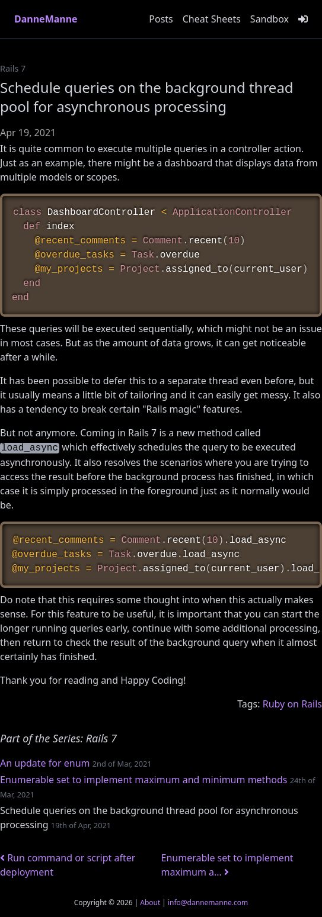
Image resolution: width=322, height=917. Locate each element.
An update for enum (45, 763)
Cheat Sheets (212, 18)
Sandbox (269, 18)
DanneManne (46, 18)
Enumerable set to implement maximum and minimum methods (143, 779)
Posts (161, 18)
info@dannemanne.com (208, 902)
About (150, 902)
